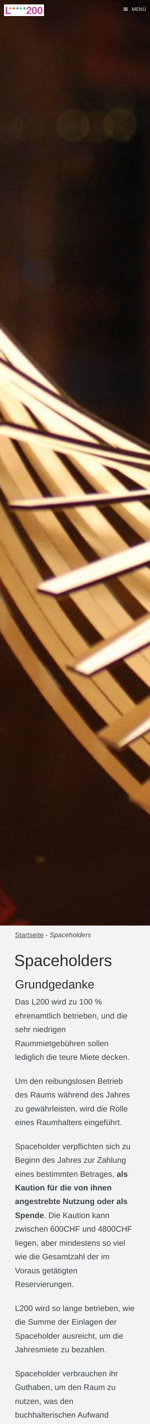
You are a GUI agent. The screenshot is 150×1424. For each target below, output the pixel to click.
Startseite (29, 935)
